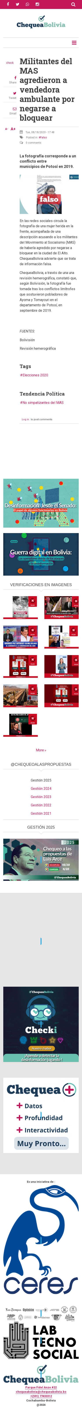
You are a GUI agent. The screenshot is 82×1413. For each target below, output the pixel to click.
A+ (13, 129)
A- (6, 129)
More (40, 750)
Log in (25, 419)
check (10, 62)
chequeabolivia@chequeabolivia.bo (41, 1391)
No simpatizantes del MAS (43, 403)
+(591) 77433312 (41, 1396)
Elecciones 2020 (35, 375)
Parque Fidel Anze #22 (41, 1387)
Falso (43, 137)
